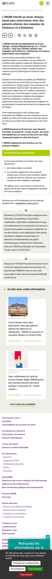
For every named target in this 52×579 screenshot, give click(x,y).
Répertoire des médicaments (15, 484)
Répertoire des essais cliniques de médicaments (24, 480)
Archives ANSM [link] (9, 494)
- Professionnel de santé (12, 464)
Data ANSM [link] (7, 477)
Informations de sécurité (13, 434)
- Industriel (6, 457)
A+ (4, 35)
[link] (8, 3)
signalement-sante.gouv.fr (27, 203)
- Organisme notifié (10, 460)
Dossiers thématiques (12, 438)
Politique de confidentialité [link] (26, 563)
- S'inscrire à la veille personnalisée (17, 507)
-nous (9, 530)
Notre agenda (8, 533)
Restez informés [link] (9, 503)
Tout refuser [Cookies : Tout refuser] (26, 574)
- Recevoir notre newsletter (14, 510)
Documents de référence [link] (13, 431)
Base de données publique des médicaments (22, 487)
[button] (41, 3)
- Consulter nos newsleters (14, 513)
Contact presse (9, 527)
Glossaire (6, 497)
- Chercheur (7, 471)
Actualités (6, 421)
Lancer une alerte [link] (10, 444)
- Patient (6, 467)
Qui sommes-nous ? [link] (11, 418)
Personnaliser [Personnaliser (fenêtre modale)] (17, 569)
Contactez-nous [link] (9, 523)
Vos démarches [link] (9, 454)
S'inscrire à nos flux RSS (13, 517)
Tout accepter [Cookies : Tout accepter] (35, 569)
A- (11, 35)
